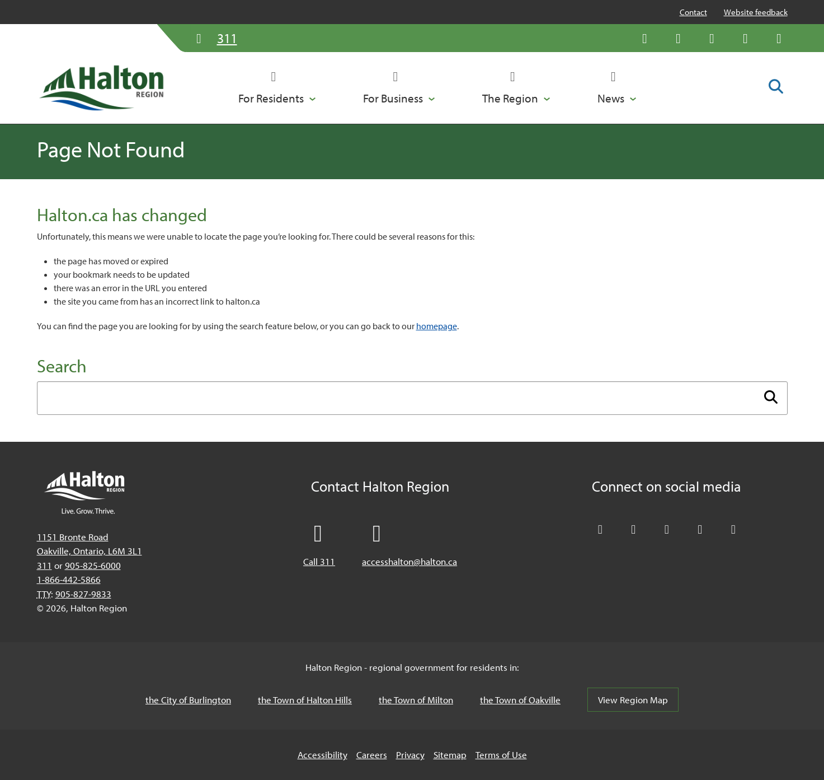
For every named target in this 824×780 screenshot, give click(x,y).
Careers (371, 754)
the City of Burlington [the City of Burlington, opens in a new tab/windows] (188, 700)
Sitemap (450, 754)
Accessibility (322, 754)
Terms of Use (501, 754)
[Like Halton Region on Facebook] (678, 38)
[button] (277, 88)
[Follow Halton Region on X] (645, 38)
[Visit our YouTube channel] (745, 38)
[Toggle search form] (776, 87)
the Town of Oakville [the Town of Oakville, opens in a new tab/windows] (520, 700)
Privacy (410, 754)
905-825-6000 (93, 565)
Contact (693, 12)
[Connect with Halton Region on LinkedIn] (712, 38)
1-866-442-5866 (69, 579)
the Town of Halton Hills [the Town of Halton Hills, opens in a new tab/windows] (305, 700)
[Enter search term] (412, 398)
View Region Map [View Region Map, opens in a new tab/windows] (633, 700)
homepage (436, 325)
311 (44, 565)
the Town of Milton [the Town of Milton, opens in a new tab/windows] (416, 700)
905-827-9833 (83, 594)
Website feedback (756, 12)
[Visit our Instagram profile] (779, 38)
